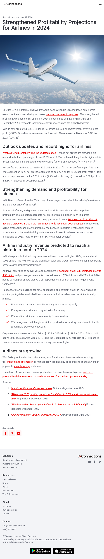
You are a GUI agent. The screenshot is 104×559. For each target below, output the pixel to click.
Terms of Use (65, 539)
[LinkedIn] (90, 462)
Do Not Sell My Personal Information (17, 542)
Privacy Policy (8, 539)
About (5, 502)
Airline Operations (10, 467)
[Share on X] (12, 433)
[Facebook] (95, 462)
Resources (14, 17)
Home (5, 17)
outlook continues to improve (62, 114)
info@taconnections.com (13, 525)
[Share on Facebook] (5, 433)
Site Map (20, 539)
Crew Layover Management (14, 460)
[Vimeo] (100, 462)
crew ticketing (22, 366)
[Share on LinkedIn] (18, 433)
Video (5, 487)
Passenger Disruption (12, 464)
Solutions (7, 456)
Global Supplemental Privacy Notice (42, 539)
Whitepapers (8, 490)
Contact (6, 521)
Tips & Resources (10, 494)
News (5, 483)
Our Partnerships (9, 510)
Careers (5, 513)
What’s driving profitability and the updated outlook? (30, 152)
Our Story (6, 506)
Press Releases (9, 479)
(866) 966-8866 (9, 529)
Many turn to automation (20, 361)
